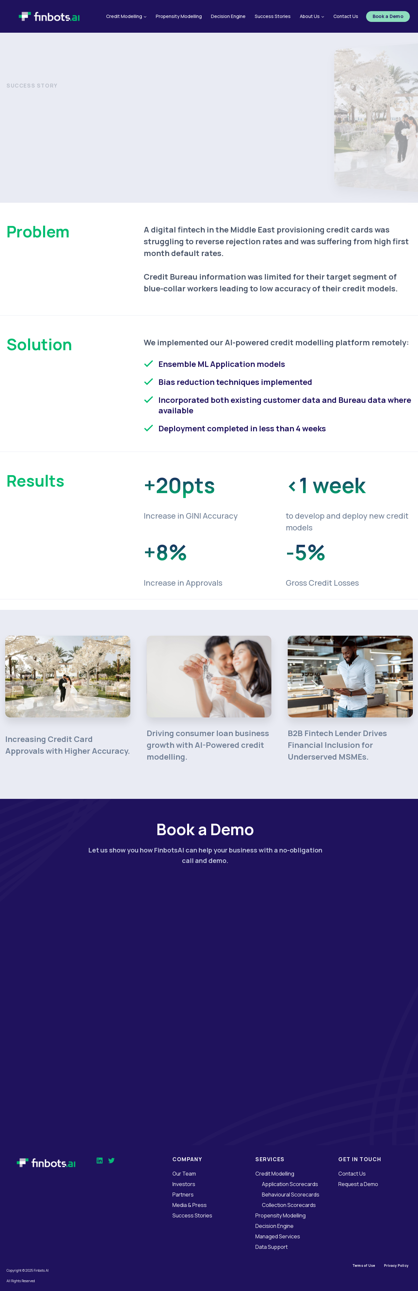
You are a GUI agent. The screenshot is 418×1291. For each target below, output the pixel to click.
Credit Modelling (274, 1173)
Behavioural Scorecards (290, 1194)
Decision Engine (228, 16)
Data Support (271, 1246)
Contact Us (345, 16)
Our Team (184, 1173)
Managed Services (277, 1236)
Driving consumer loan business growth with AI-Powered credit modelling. (208, 745)
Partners (183, 1194)
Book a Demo (388, 16)
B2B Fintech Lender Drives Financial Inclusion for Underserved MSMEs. (337, 745)
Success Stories (273, 16)
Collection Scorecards (289, 1205)
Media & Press (189, 1205)
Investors (183, 1184)
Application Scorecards (290, 1184)
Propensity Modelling (179, 16)
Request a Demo (358, 1184)
